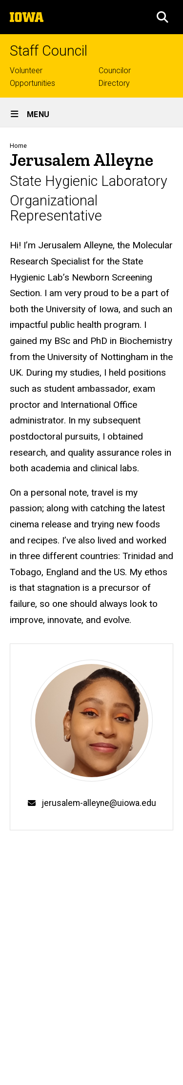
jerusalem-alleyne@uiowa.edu (98, 803)
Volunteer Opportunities (32, 77)
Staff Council (48, 51)
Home (18, 145)
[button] (162, 17)
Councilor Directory (115, 77)
